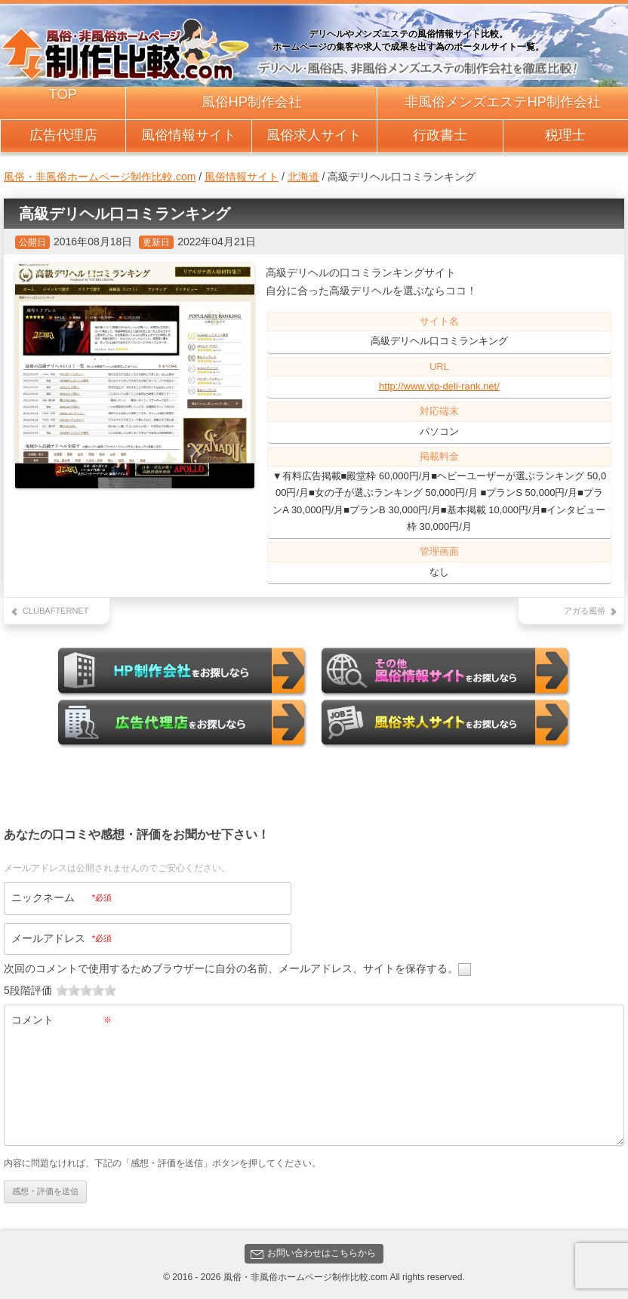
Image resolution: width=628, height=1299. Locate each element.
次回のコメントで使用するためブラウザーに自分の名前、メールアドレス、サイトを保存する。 (231, 968)
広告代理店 (63, 135)
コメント (61, 1019)
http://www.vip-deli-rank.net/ (439, 386)
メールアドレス (61, 937)
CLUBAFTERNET (55, 610)
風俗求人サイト (314, 135)
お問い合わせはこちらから (313, 1252)
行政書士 (440, 135)
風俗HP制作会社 (252, 101)
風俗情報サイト (188, 135)
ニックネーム (61, 897)
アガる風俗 (584, 610)
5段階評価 (28, 990)
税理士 (565, 135)
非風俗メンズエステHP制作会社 (502, 101)
